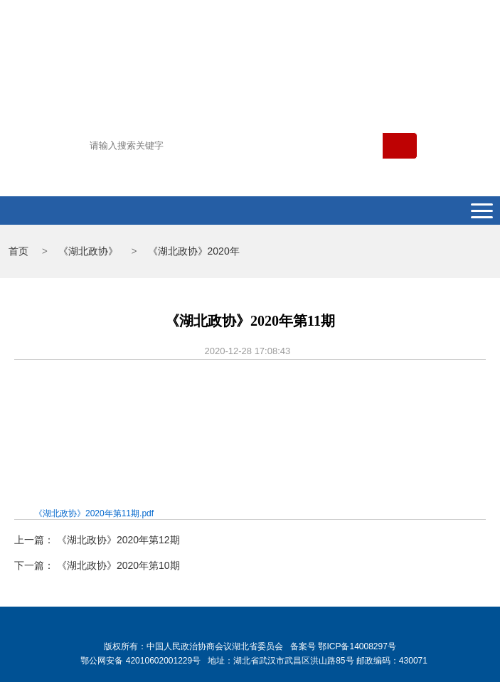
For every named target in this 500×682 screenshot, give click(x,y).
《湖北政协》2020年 (194, 251)
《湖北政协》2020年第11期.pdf (94, 513)
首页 (18, 251)
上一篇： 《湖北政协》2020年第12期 (97, 539)
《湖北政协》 (88, 251)
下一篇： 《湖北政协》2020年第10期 (97, 565)
